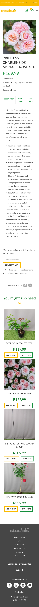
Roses (13, 90)
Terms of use (19, 545)
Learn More (26, 355)
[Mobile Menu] (37, 10)
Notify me (11, 265)
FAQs (19, 541)
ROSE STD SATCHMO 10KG (19, 497)
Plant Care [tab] (20, 100)
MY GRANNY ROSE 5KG (19, 393)
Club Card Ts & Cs (19, 556)
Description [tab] (9, 99)
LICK (36, 2)
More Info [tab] (31, 100)
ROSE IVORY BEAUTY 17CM (19, 343)
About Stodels (19, 537)
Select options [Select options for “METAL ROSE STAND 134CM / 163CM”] (11, 458)
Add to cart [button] (11, 355)
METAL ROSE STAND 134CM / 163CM (19, 445)
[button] (19, 570)
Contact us (19, 552)
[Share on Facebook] (25, 286)
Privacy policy (19, 548)
